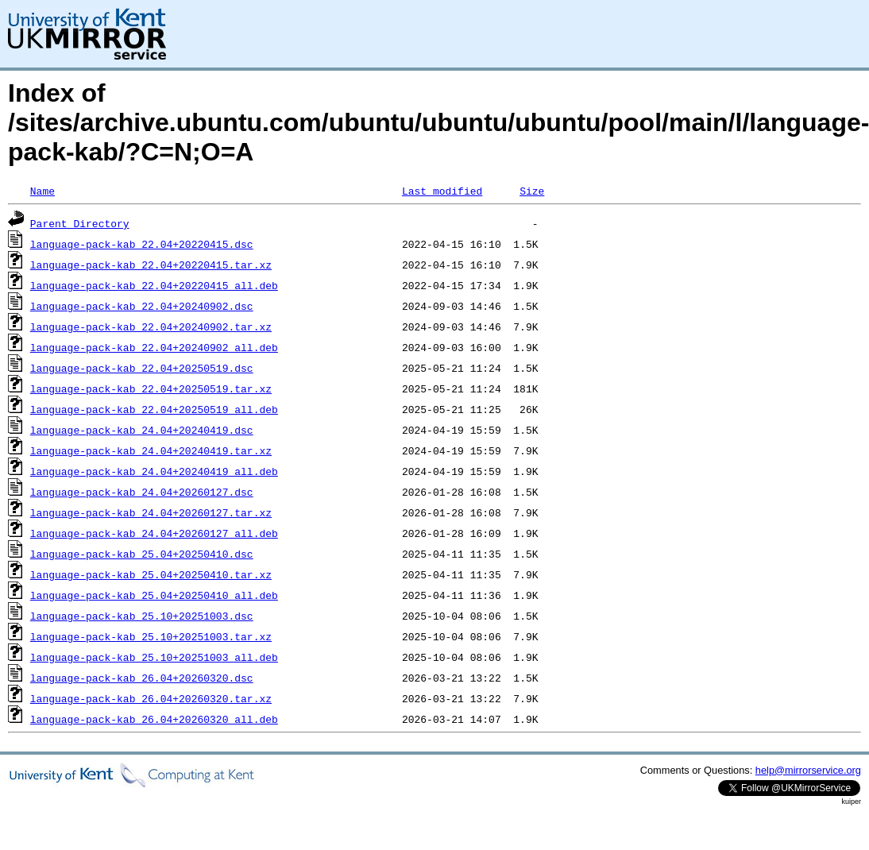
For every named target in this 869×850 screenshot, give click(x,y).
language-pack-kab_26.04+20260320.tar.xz (151, 698)
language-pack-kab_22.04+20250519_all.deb (154, 409)
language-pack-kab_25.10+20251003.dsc (141, 616)
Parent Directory (79, 223)
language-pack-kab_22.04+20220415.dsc (141, 244)
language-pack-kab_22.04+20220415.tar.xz (151, 264)
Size (531, 191)
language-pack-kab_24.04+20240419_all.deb (154, 471)
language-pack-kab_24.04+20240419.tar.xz (151, 450)
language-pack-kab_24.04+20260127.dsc (141, 492)
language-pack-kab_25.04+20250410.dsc (141, 554)
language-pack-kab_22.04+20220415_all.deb (154, 285)
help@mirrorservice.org (808, 770)
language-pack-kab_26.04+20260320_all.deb (154, 719)
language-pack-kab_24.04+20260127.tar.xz (151, 512)
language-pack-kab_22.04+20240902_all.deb (154, 347)
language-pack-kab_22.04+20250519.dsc (141, 368)
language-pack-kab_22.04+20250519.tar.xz (151, 388)
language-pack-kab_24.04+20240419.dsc (141, 430)
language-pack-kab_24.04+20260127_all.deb (154, 533)
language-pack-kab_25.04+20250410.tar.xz (151, 574)
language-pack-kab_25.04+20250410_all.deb (154, 595)
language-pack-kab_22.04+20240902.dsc (141, 306)
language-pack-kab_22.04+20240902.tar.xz (151, 326)
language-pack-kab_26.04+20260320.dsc (141, 677)
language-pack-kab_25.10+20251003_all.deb (154, 657)
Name (42, 191)
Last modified (442, 191)
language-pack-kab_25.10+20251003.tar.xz (151, 636)
